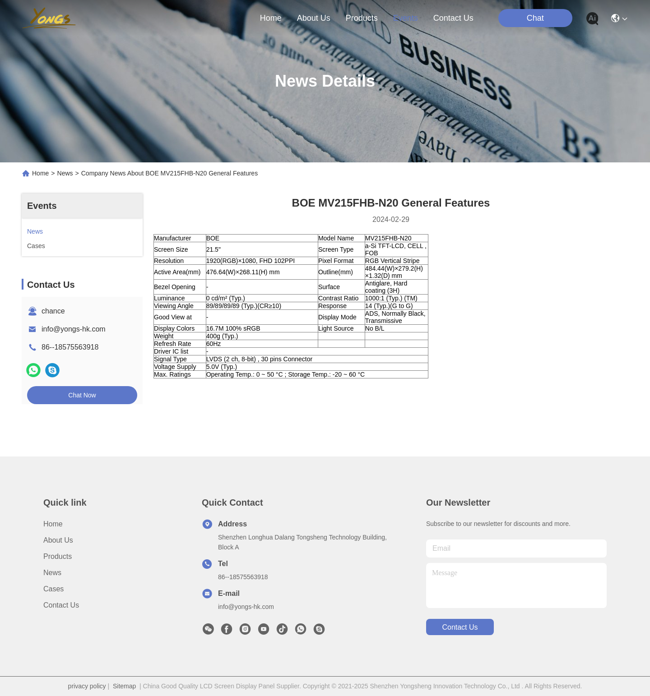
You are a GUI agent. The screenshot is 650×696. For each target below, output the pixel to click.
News (65, 173)
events (405, 18)
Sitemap (124, 686)
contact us (453, 18)
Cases (53, 589)
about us (313, 18)
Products (57, 556)
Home (271, 18)
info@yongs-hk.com (74, 329)
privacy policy (87, 686)
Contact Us (61, 605)
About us (58, 540)
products (362, 18)
